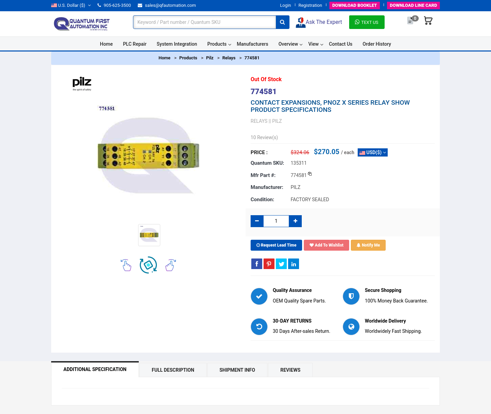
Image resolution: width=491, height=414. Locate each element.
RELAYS (259, 121)
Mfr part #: (263, 175)
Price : (259, 152)
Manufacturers (252, 44)
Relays (229, 57)
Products (217, 44)
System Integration (177, 44)
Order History (377, 44)
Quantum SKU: (267, 163)
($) (71, 5)
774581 (252, 57)
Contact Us (341, 44)
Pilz (209, 57)
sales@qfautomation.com (167, 5)
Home (106, 44)
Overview (288, 44)
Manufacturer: (267, 187)
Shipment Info (237, 370)
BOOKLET (354, 5)
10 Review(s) (264, 137)
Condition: (262, 199)
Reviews (290, 370)
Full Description (173, 370)
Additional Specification (95, 369)
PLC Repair (135, 44)
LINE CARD (413, 5)
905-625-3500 (114, 5)
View (313, 44)
